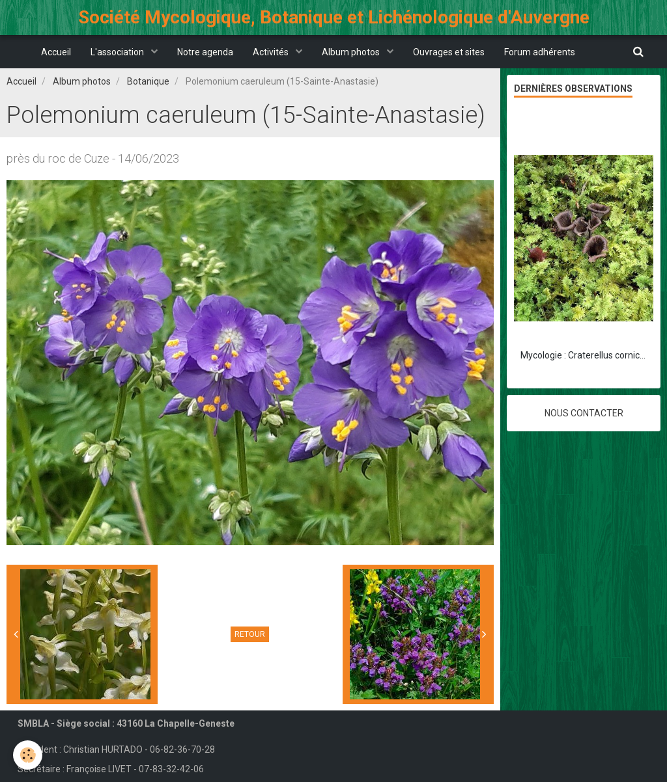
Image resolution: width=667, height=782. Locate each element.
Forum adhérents (539, 52)
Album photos (352, 52)
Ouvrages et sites (449, 52)
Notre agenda (205, 52)
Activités (272, 52)
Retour (249, 634)
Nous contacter (584, 413)
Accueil (56, 52)
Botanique (148, 81)
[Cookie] (27, 755)
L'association (118, 52)
